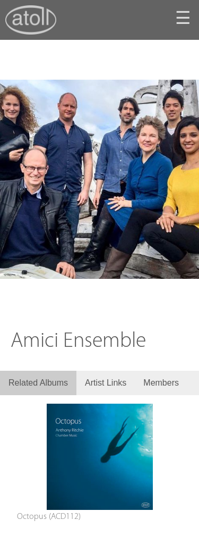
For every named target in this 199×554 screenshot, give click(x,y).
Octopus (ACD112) (49, 517)
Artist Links (105, 382)
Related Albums (38, 382)
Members (161, 382)
